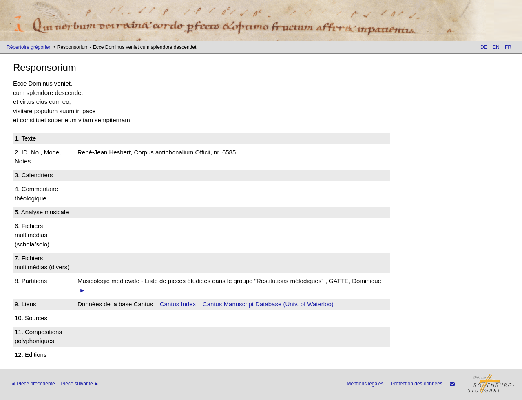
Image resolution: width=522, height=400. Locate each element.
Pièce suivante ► (80, 384)
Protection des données (416, 384)
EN (496, 47)
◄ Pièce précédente (33, 384)
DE (483, 47)
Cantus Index (178, 304)
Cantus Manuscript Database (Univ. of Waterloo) (268, 304)
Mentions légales (365, 384)
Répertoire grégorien (29, 47)
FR (508, 47)
